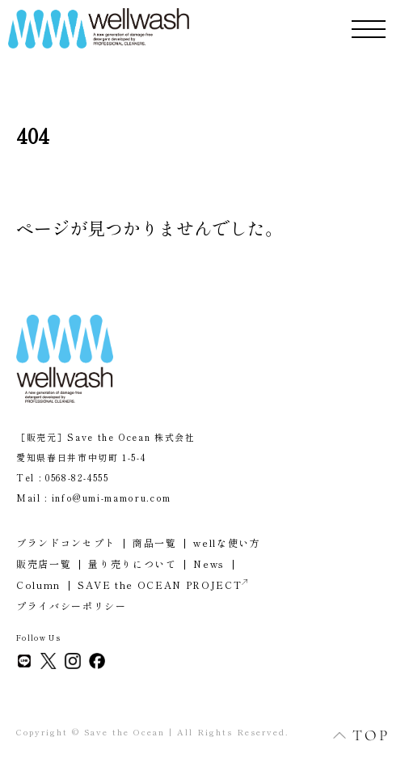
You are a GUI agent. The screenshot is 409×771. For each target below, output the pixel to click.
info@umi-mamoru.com (111, 497)
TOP (352, 735)
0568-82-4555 (77, 477)
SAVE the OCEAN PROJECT (162, 584)
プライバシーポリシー (71, 605)
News (209, 563)
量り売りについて (132, 563)
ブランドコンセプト (66, 542)
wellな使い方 (226, 542)
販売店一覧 (43, 563)
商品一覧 (155, 542)
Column (38, 584)
